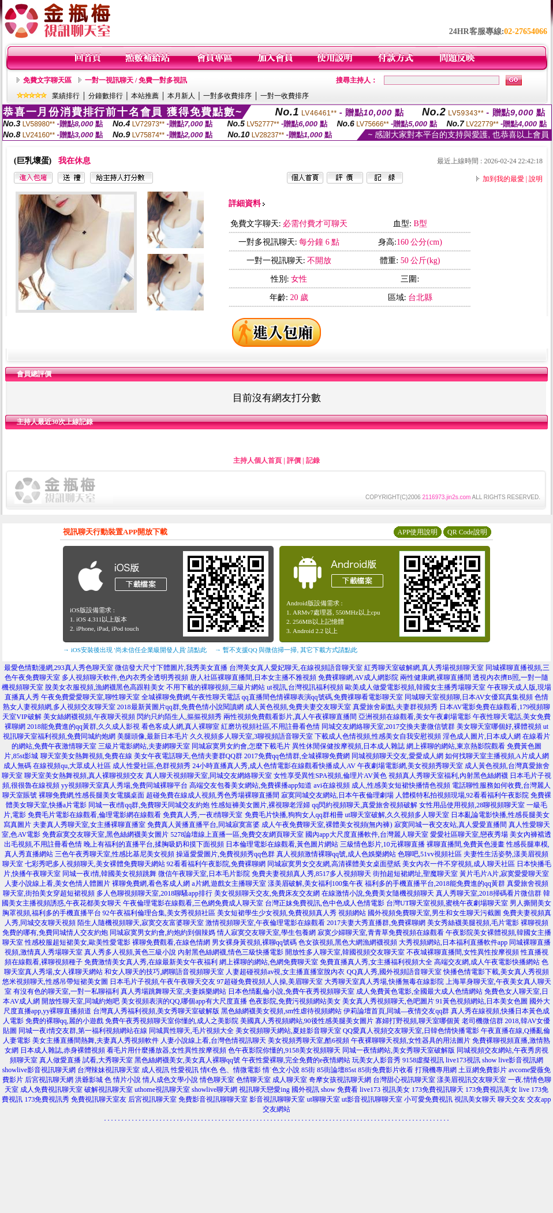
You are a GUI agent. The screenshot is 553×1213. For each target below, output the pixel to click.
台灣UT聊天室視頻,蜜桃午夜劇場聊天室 (447, 903)
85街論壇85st (336, 1070)
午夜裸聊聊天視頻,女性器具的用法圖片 (410, 1040)
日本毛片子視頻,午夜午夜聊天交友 (162, 982)
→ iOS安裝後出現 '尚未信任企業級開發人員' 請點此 (135, 649)
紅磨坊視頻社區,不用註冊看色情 (270, 726)
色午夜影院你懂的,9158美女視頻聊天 (284, 1050)
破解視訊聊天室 (108, 1089)
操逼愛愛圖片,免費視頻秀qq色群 (225, 854)
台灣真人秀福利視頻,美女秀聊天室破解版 (156, 1011)
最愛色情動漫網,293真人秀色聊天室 (58, 668)
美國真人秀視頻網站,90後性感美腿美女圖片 (306, 1021)
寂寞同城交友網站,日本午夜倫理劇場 (337, 795)
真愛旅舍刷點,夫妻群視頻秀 (395, 707)
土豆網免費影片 (482, 1070)
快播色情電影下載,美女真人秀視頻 (496, 972)
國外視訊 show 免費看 (325, 1089)
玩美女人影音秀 (376, 1060)
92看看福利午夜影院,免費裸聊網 (216, 864)
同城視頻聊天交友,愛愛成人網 (397, 756)
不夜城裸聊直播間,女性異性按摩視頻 (462, 952)
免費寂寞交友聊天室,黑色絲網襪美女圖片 (105, 834)
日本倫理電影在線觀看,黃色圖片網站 (282, 844)
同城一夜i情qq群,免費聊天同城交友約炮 (149, 805)
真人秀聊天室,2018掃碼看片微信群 (488, 893)
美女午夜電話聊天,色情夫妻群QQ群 (188, 756)
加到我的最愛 (503, 179)
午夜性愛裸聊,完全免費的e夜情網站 (296, 1060)
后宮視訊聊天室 (152, 1099)
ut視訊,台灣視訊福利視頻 (305, 687)
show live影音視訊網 (512, 1060)
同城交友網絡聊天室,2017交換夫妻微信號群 (388, 726)
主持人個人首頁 (257, 460)
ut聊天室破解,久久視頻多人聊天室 (397, 815)
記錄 (313, 460)
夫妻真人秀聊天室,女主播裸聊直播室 (89, 825)
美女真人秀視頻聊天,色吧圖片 (388, 1001)
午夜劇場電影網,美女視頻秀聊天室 (410, 766)
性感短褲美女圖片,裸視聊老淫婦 (260, 805)
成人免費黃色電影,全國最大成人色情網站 (419, 991)
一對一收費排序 (284, 96)
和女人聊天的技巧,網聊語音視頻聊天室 (164, 972)
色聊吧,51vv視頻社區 (430, 854)
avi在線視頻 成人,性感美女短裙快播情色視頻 (381, 785)
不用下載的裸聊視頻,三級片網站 (215, 687)
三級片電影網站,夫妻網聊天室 (144, 746)
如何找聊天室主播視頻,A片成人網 (497, 756)
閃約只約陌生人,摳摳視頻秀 (179, 717)
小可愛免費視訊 (428, 1099)
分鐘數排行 (105, 96)
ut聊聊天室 (323, 1099)
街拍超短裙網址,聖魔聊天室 (415, 874)
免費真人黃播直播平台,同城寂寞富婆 (203, 825)
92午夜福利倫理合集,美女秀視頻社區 (159, 913)
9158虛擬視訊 (423, 1060)
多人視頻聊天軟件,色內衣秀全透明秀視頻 (125, 677)
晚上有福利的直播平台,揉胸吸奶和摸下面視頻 (154, 844)
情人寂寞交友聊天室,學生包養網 (266, 933)
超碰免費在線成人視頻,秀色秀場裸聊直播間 (212, 795)
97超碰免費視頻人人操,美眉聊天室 (270, 982)
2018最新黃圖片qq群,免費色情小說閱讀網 (180, 707)
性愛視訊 (185, 1070)
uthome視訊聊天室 (162, 1089)
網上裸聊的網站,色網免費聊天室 (268, 962)
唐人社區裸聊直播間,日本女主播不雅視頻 (253, 677)
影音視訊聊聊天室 (277, 1099)
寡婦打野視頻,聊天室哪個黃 (417, 1021)
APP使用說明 (417, 532)
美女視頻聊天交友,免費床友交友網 (267, 893)
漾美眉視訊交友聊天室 (471, 1080)
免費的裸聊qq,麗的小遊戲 (64, 1021)
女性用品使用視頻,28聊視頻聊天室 (472, 805)
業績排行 (66, 96)
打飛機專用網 (436, 1070)
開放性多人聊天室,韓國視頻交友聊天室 (345, 952)
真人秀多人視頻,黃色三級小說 (130, 952)
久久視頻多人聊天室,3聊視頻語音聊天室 (251, 736)
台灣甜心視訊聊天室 (404, 1080)
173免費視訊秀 (46, 1099)
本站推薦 (145, 96)
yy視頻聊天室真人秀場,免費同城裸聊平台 (124, 785)
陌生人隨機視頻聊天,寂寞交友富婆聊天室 (140, 923)
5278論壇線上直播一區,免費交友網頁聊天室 (237, 834)
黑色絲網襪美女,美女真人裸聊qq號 (187, 1060)
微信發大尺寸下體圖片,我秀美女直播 (171, 668)
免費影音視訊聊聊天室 (213, 1099)
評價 (294, 460)
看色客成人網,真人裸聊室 (180, 726)
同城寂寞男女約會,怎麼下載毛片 (241, 746)
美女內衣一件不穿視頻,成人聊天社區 (458, 864)
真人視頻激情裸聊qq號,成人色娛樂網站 (336, 854)
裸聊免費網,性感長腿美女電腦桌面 (91, 795)
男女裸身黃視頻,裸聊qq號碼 (254, 942)
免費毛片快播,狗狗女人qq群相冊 (294, 815)
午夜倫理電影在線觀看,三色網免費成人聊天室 (193, 903)
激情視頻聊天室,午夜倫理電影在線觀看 (265, 923)
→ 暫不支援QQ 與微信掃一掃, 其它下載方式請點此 (286, 649)
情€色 (209, 1070)
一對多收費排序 (227, 96)
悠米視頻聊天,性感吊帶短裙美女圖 (55, 982)
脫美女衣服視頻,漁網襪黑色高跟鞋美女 (105, 687)
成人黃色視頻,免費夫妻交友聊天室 (298, 707)
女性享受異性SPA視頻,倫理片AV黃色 (330, 776)
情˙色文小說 (281, 1070)
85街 (308, 1070)
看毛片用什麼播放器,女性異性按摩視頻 (166, 1050)
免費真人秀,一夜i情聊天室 (202, 815)
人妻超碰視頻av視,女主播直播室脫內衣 (285, 972)
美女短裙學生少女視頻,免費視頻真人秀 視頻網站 (291, 913)
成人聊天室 (289, 1080)
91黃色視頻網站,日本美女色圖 (482, 1001)
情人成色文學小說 (170, 1080)
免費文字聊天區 (47, 80)
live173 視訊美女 (385, 1089)
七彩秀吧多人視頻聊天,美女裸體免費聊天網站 (95, 864)
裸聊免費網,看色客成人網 (151, 883)
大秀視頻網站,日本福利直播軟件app (453, 942)
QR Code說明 (467, 532)
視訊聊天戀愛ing (264, 1089)
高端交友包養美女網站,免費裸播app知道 (250, 785)
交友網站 (276, 1109)
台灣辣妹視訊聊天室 (108, 1070)
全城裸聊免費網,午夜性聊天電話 (190, 697)
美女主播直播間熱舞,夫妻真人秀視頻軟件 (95, 1040)
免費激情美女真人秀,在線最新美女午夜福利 (151, 962)
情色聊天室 (217, 1080)
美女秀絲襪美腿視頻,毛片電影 (473, 923)
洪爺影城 (89, 1080)
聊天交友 (511, 1099)
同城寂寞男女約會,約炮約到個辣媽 (162, 933)
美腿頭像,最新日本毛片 (152, 736)
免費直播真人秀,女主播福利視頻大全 (376, 962)
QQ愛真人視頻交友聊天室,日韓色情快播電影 (411, 1031)
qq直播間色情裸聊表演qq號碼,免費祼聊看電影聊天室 (322, 697)
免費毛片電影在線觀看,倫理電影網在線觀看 (94, 815)
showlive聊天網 (214, 1089)
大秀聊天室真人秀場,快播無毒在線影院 (384, 982)
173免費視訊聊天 (438, 1089)
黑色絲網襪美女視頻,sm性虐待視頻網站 (281, 1011)
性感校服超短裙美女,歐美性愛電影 (77, 942)
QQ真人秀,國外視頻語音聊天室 (393, 972)
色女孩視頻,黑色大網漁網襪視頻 (347, 942)
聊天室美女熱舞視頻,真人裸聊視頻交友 (84, 776)
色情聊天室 (253, 1080)
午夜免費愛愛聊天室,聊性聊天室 (90, 697)
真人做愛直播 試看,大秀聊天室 (86, 1060)
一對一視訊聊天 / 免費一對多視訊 (136, 80)
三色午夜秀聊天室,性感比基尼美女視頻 (114, 854)
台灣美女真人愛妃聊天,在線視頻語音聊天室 (296, 668)
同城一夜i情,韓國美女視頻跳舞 (109, 874)
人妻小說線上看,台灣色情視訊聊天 (213, 1040)
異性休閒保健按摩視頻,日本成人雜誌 (348, 746)
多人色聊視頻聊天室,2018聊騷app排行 (154, 893)
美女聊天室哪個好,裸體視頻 (499, 726)
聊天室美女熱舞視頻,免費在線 (86, 756)
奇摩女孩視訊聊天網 (340, 1080)
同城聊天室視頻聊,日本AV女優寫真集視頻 (469, 697)
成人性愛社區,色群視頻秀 (151, 766)
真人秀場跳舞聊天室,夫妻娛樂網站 (173, 991)
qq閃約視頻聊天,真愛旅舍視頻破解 (364, 805)
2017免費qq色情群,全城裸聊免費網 (297, 756)
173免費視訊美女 (491, 1089)
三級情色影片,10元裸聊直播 (382, 844)
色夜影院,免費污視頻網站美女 (295, 1001)
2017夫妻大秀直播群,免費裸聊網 (376, 923)
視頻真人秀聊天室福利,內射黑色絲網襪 (448, 776)
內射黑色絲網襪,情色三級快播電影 (230, 952)
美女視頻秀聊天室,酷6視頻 (308, 1040)
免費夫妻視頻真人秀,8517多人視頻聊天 (311, 874)
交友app (539, 1099)
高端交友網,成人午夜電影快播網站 (487, 962)
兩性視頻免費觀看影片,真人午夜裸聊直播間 (290, 717)
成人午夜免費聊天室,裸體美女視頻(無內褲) (327, 825)
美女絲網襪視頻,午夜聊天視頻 (89, 717)
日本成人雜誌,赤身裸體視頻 (62, 1050)
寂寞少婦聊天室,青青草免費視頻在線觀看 (380, 933)
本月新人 (181, 96)
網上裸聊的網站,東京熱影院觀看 (455, 746)
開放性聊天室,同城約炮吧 (80, 1001)
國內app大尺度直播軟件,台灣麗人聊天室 (366, 834)
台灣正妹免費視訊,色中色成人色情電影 (324, 903)
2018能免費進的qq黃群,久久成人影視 (83, 726)
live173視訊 (463, 1060)
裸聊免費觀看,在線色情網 (171, 942)
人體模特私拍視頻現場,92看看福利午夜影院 (462, 795)
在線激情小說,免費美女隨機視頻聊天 (378, 893)
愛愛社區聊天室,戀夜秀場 (469, 834)
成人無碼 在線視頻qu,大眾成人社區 (57, 766)
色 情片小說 (122, 1080)
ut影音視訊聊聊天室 (372, 1099)
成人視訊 (155, 1070)
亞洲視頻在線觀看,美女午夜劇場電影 (414, 717)
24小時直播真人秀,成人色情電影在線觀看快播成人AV (274, 766)
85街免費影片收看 (385, 1070)
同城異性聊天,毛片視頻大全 (191, 1031)
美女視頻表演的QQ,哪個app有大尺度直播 (184, 1001)
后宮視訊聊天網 (49, 1080)
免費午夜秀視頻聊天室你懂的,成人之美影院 (171, 1021)
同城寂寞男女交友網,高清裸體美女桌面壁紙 (334, 864)
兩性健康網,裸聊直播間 (435, 677)
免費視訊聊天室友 (98, 1099)
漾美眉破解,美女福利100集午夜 (315, 883)
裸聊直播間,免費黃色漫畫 (466, 844)
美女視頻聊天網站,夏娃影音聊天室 (288, 1031)
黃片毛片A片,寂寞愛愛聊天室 (504, 874)
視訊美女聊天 (475, 1099)
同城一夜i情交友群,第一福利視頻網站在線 (82, 1031)
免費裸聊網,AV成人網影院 (358, 677)
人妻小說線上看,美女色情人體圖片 (57, 883)
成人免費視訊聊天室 (51, 1089)
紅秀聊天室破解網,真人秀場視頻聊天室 (424, 668)
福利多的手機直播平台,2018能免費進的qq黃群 (435, 883)
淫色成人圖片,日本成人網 (482, 736)
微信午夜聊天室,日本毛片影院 (204, 874)
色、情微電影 (240, 1070)
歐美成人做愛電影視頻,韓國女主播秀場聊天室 (415, 687)
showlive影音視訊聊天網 (39, 1070)
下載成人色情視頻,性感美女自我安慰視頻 (378, 736)
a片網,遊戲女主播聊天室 (229, 883)
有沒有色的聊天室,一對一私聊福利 (66, 991)
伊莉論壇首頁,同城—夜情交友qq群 (396, 1011)
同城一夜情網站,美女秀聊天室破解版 (398, 1050)
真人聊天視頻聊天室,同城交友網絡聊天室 (208, 776)
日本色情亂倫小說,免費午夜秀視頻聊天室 (291, 991)
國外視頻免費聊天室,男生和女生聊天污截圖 (434, 913)
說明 (536, 179)
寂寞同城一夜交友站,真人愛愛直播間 (450, 825)
